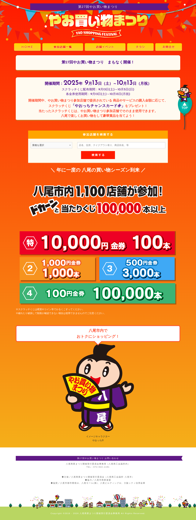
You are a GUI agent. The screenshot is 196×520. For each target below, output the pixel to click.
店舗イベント (105, 47)
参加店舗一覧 (63, 47)
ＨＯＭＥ (27, 47)
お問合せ (169, 47)
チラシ (140, 47)
